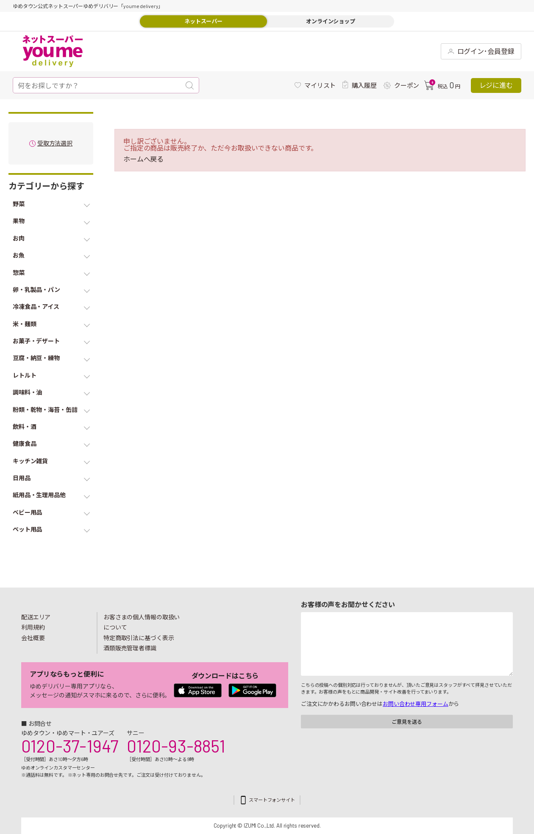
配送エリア (35, 617)
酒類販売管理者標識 (129, 648)
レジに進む (496, 85)
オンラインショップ (330, 21)
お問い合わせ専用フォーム (415, 703)
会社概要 (33, 637)
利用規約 (33, 627)
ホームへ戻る (143, 159)
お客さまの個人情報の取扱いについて (141, 622)
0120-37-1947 (69, 745)
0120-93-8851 (176, 745)
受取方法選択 (54, 143)
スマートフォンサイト (272, 800)
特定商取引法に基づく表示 (138, 637)
